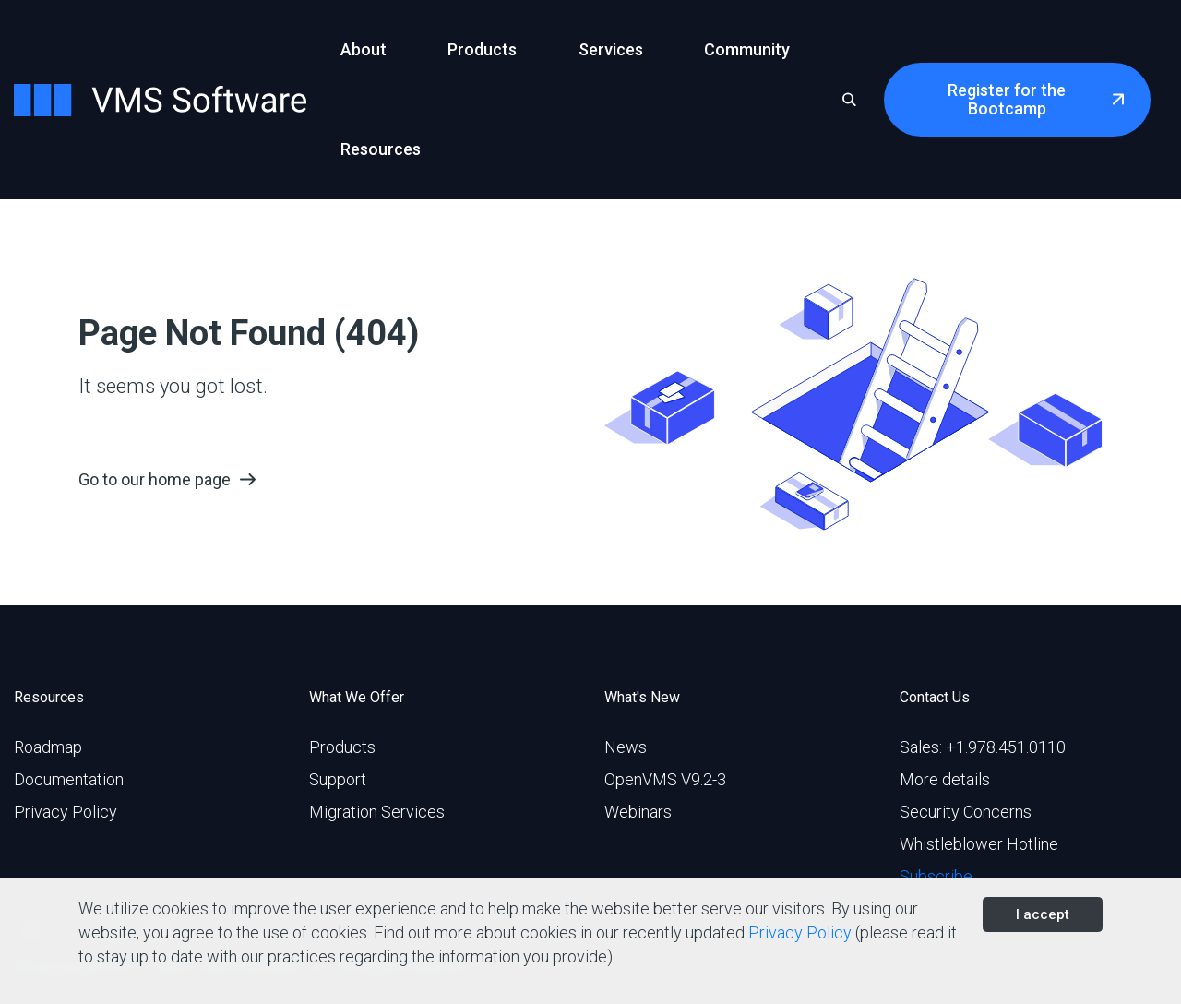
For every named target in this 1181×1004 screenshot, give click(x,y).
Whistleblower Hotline (979, 844)
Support (337, 779)
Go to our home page (154, 479)
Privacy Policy (65, 811)
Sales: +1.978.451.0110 (983, 747)
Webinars (638, 811)
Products (342, 747)
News (625, 747)
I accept (1042, 914)
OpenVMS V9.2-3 (665, 779)
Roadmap (48, 747)
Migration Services (377, 811)
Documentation (69, 779)
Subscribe (936, 876)
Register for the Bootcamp (1007, 99)
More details (945, 779)
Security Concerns (966, 811)
